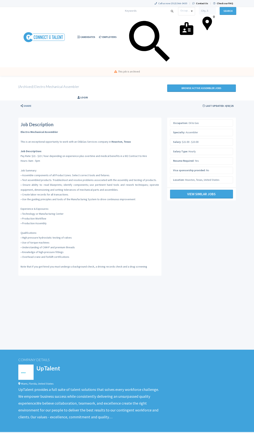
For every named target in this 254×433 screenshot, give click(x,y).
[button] (26, 105)
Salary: (177, 142)
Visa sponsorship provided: (189, 170)
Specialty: (179, 132)
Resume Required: (183, 160)
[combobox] (186, 11)
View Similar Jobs (201, 194)
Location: (179, 180)
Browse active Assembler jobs (201, 88)
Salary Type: (180, 151)
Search (228, 11)
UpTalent (48, 368)
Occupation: (180, 123)
